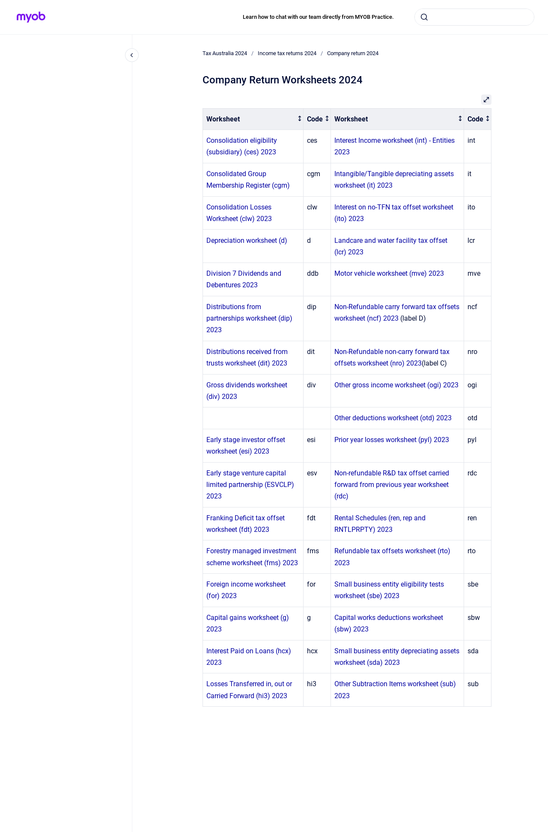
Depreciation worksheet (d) (246, 240)
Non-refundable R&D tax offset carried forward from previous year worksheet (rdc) (391, 484)
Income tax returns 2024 (287, 53)
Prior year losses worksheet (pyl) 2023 (391, 440)
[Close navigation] (132, 55)
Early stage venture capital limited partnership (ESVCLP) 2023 (250, 484)
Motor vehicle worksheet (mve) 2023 (389, 273)
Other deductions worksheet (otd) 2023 (393, 418)
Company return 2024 (352, 53)
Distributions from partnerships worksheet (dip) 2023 (249, 318)
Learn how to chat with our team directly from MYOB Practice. (318, 17)
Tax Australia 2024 (225, 53)
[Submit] (424, 17)
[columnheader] (253, 119)
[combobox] (474, 17)
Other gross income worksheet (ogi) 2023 (396, 385)
